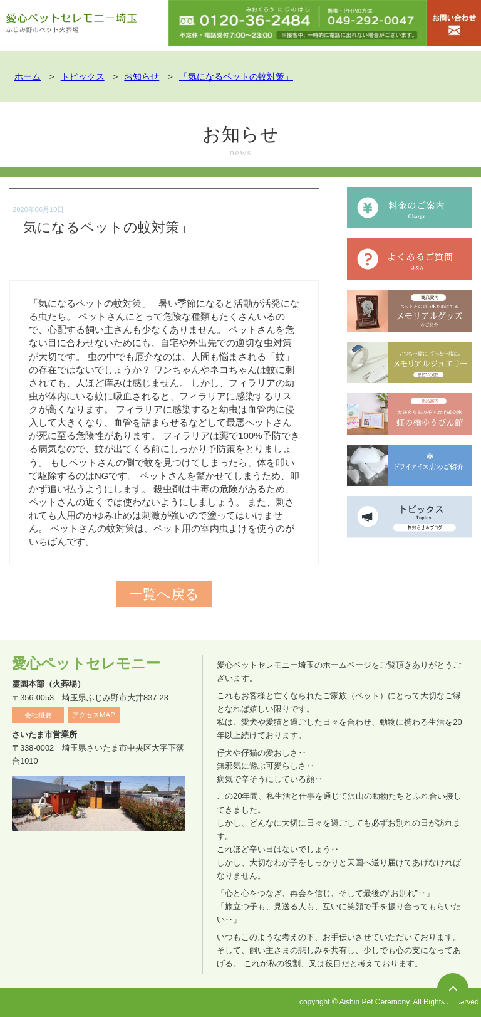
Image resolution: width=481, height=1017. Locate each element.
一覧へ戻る (164, 594)
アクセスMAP (93, 715)
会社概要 (38, 715)
